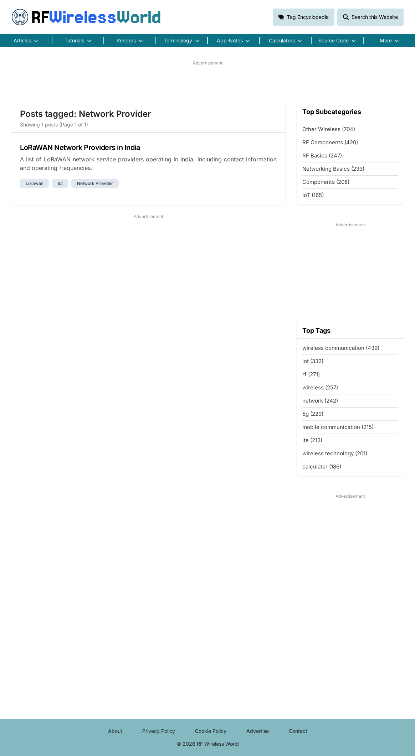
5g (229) (312, 413)
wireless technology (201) (334, 453)
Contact (298, 731)
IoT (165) (313, 195)
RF (86, 17)
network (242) (320, 400)
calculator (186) (321, 466)
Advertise (257, 731)
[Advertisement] (207, 82)
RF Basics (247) (322, 155)
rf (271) (311, 374)
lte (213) (312, 440)
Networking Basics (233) (333, 168)
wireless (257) (320, 387)
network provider (95, 183)
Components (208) (325, 181)
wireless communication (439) (340, 348)
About (115, 731)
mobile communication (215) (338, 427)
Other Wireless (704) (328, 129)
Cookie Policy (210, 731)
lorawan (34, 183)
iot (60, 183)
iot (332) (312, 361)
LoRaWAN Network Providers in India (80, 147)
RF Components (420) (330, 142)
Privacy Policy (158, 731)
